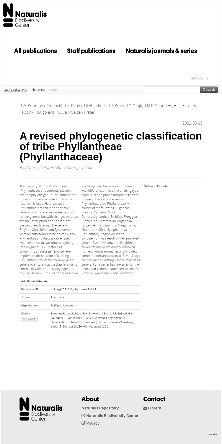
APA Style (29, 318)
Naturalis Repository (100, 408)
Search (209, 89)
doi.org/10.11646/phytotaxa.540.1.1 (73, 289)
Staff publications (91, 50)
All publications (35, 50)
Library (152, 408)
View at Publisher (157, 186)
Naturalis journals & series (161, 50)
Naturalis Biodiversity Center (110, 416)
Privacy (91, 424)
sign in (199, 78)
